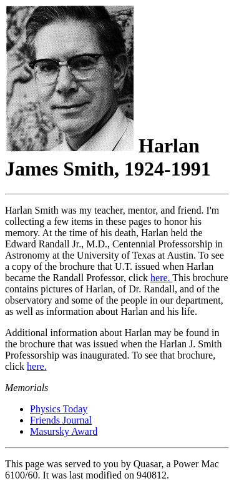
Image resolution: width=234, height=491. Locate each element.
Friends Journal (61, 420)
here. (161, 277)
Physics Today (58, 409)
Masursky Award (63, 431)
